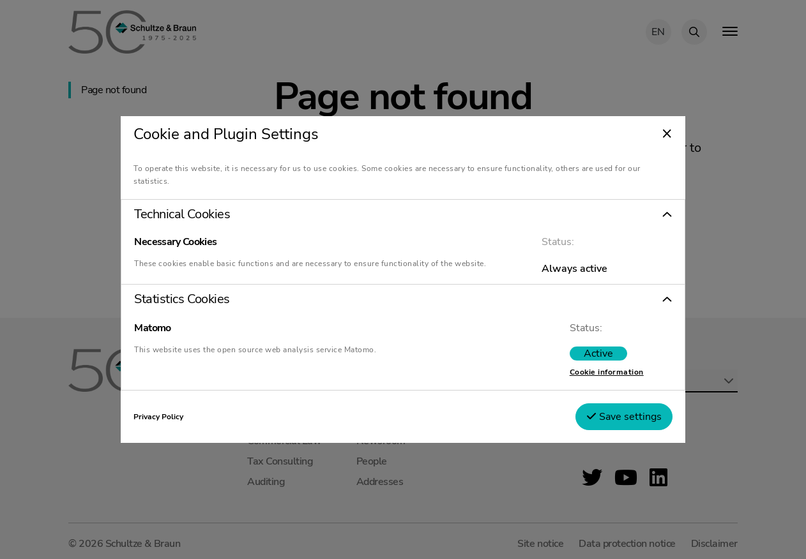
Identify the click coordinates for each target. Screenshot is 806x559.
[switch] (598, 354)
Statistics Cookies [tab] (181, 299)
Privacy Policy (158, 417)
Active (598, 354)
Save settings (624, 417)
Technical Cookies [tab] (182, 214)
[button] (402, 214)
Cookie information (607, 372)
